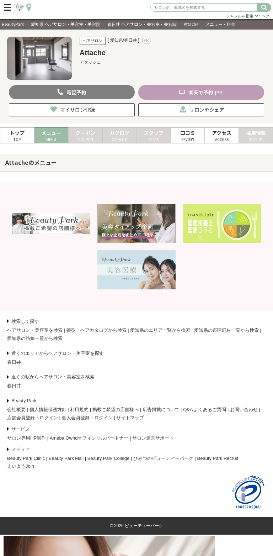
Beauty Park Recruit (218, 458)
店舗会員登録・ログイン (32, 417)
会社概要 (16, 409)
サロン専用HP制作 (26, 438)
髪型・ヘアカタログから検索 (96, 330)
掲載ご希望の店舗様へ (115, 409)
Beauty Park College (108, 458)
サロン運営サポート (153, 438)
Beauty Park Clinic (26, 458)
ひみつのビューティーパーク (163, 458)
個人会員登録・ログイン (87, 417)
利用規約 (79, 409)
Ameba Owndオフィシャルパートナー (89, 438)
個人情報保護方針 (48, 409)
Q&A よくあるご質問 (204, 409)
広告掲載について (161, 409)
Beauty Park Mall (66, 458)
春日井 (14, 362)
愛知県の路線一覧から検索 (35, 338)
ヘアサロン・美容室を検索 (35, 330)
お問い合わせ (244, 409)
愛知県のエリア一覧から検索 (160, 330)
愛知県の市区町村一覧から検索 (226, 330)
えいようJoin (20, 466)
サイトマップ (130, 417)
